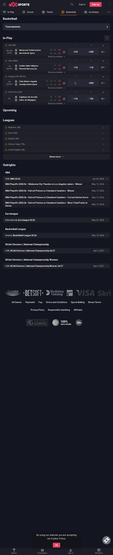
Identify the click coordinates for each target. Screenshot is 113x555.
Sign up (95, 4)
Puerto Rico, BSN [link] (15, 92)
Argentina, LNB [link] (14, 127)
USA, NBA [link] (12, 45)
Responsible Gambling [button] (59, 310)
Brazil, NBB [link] (12, 133)
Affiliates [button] (78, 310)
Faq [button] (40, 302)
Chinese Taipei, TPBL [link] (16, 144)
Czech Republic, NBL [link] (16, 150)
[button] (56, 45)
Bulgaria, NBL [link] (13, 139)
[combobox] (107, 4)
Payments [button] (30, 302)
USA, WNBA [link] (13, 61)
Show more (56, 157)
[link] (19, 4)
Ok (56, 545)
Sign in (82, 4)
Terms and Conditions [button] (56, 302)
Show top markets (56, 57)
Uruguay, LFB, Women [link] (17, 76)
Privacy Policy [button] (37, 310)
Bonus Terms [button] (94, 302)
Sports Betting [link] (78, 302)
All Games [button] (17, 302)
